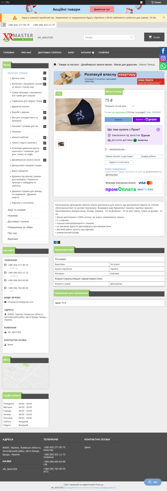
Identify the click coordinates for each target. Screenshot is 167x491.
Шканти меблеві (20, 137)
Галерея (104, 52)
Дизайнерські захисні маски (96, 64)
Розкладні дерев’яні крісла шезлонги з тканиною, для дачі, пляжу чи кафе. (25, 151)
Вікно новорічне (20, 171)
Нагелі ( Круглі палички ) (24, 142)
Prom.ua (99, 484)
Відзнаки (13, 238)
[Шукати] (132, 37)
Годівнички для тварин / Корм (27, 101)
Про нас (26, 52)
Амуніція (16, 131)
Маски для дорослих (125, 64)
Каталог (86, 52)
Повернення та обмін (20, 227)
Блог (71, 52)
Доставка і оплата (49, 52)
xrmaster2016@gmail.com (20, 302)
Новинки (13, 215)
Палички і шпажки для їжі (25, 126)
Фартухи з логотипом (22, 203)
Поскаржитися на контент (77, 488)
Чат (152, 482)
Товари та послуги (68, 64)
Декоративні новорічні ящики (27, 165)
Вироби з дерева (20, 112)
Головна (8, 52)
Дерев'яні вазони (20, 106)
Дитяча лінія (18, 78)
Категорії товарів (17, 72)
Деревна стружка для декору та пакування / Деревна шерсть (27, 194)
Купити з (146, 119)
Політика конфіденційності (103, 488)
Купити (118, 119)
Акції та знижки (17, 209)
